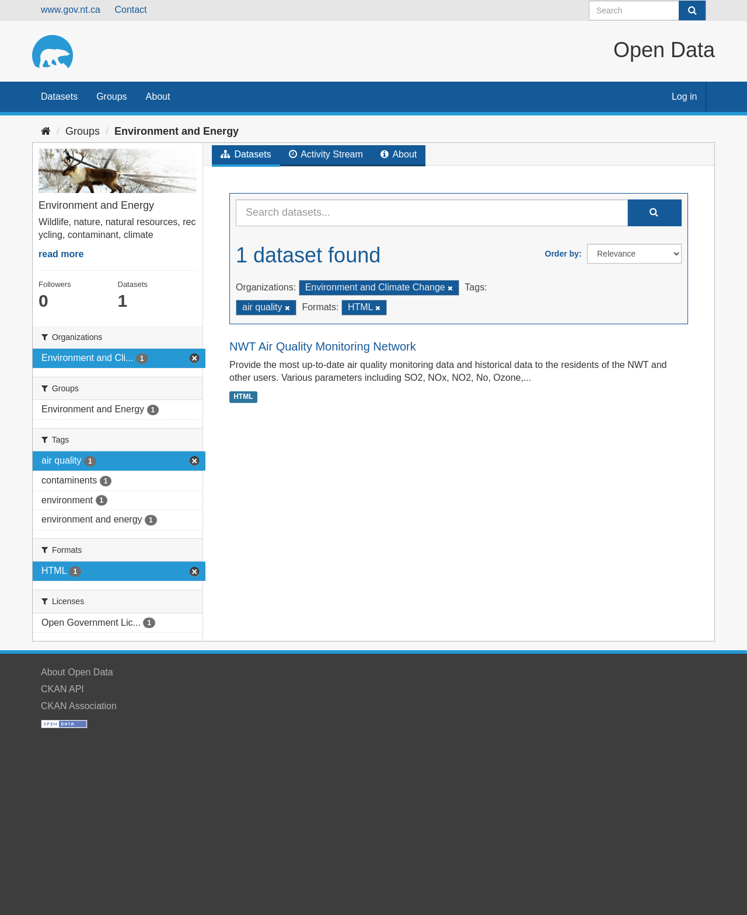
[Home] (46, 131)
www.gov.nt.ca (70, 10)
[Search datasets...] (432, 212)
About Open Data (77, 672)
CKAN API (62, 689)
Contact (130, 10)
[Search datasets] (647, 10)
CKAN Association (79, 706)
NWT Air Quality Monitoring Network (322, 346)
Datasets (59, 96)
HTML (243, 396)
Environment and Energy (176, 131)
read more (61, 254)
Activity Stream (326, 154)
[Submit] (692, 10)
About (158, 96)
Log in (684, 96)
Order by (562, 253)
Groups (111, 96)
